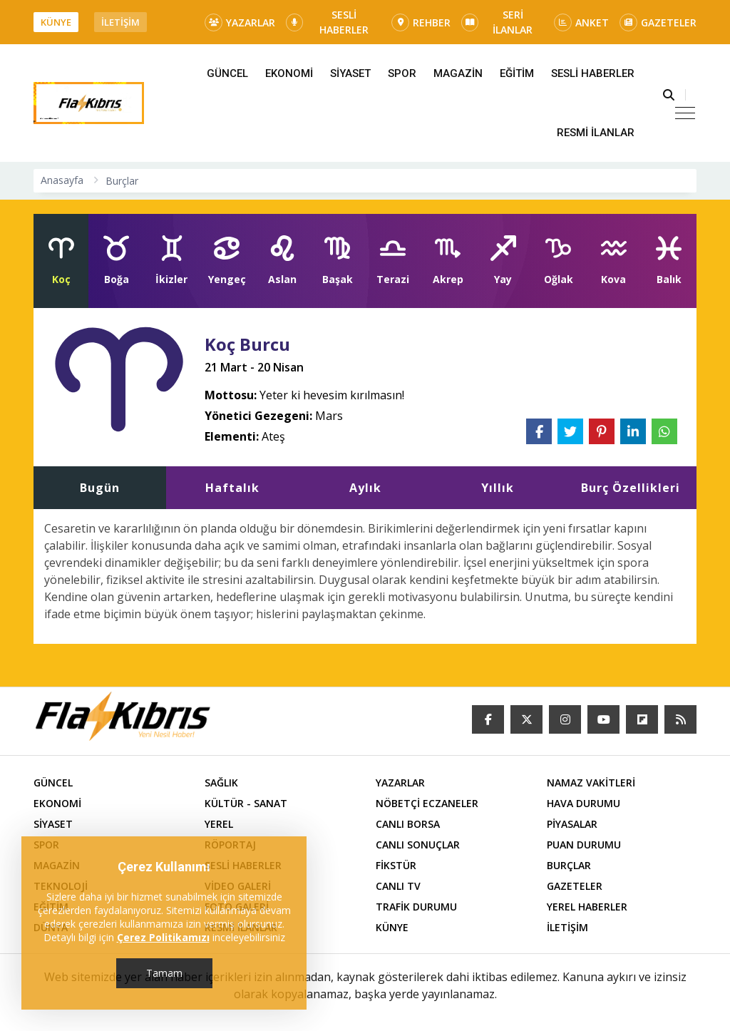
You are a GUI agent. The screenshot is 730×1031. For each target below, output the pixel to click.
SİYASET (350, 73)
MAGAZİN (458, 73)
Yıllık (497, 488)
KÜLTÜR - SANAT (246, 803)
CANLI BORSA (408, 824)
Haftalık (232, 488)
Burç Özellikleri (630, 488)
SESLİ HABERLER (327, 22)
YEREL (219, 824)
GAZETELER (658, 22)
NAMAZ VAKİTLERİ (591, 782)
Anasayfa (62, 180)
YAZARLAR (240, 22)
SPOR (402, 73)
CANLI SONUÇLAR (418, 844)
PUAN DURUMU (584, 844)
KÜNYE (56, 22)
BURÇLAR (569, 865)
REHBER (421, 22)
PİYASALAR (572, 824)
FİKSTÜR (396, 865)
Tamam (164, 973)
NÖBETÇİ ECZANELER (427, 803)
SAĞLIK (221, 782)
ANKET (581, 22)
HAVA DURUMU (583, 803)
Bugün (100, 488)
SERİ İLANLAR (497, 22)
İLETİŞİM (120, 22)
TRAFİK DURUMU (416, 906)
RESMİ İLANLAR (595, 132)
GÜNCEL (227, 73)
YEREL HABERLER (587, 906)
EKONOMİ (289, 73)
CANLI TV (398, 886)
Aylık (365, 488)
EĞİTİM (517, 73)
